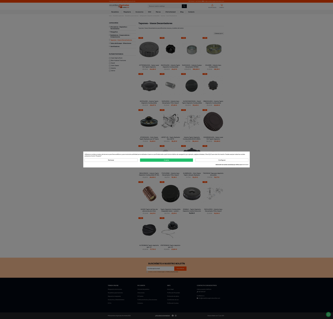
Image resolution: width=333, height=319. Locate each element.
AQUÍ (209, 154)
